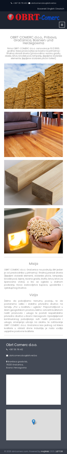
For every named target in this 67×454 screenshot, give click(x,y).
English (51, 8)
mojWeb (45, 451)
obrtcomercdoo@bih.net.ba (43, 3)
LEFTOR (59, 451)
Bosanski (41, 8)
